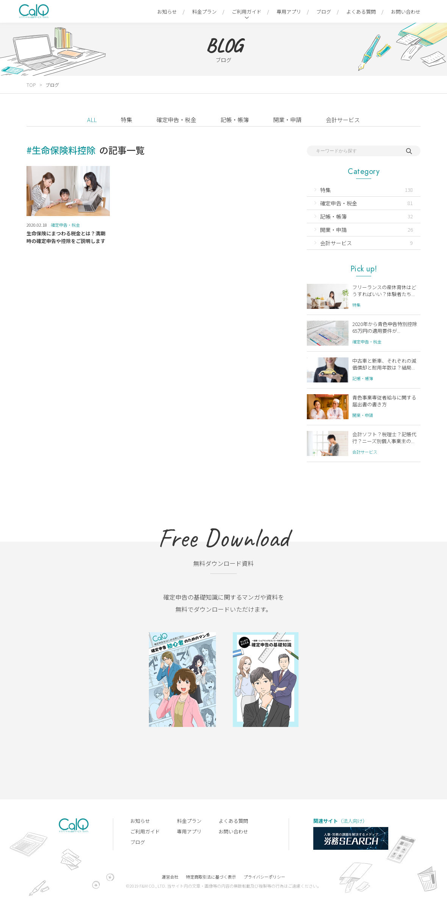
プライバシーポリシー (264, 877)
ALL (92, 120)
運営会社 (170, 877)
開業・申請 (287, 120)
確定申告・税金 (176, 120)
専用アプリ (289, 11)
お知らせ (167, 11)
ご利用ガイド (246, 11)
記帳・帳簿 (234, 120)
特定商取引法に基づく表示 (211, 877)
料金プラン (204, 11)
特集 (126, 120)
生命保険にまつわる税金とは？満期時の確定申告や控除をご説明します (66, 237)
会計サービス (343, 120)
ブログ (323, 11)
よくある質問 (361, 11)
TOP (31, 84)
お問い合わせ (405, 11)
